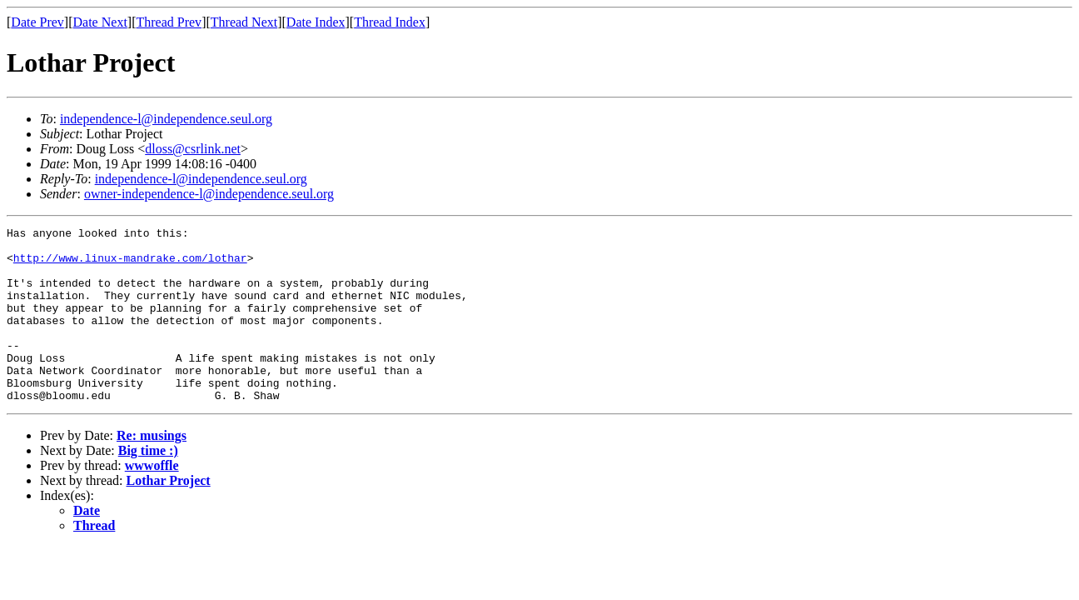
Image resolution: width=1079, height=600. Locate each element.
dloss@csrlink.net (193, 149)
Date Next (100, 22)
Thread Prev (168, 22)
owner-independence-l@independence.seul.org (209, 194)
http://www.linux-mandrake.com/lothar (130, 265)
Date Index (316, 22)
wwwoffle (152, 500)
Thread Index (389, 22)
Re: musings (151, 470)
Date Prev (37, 22)
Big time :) (148, 485)
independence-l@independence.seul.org (166, 119)
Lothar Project (169, 515)
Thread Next (244, 22)
